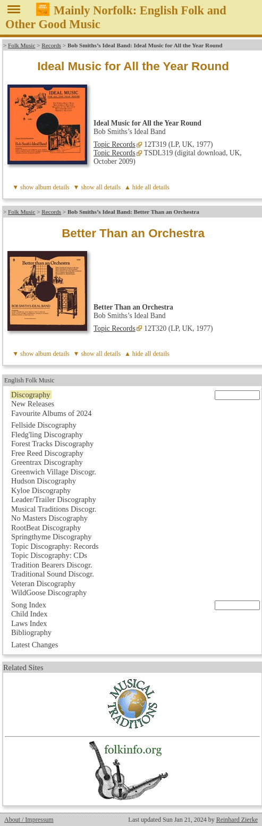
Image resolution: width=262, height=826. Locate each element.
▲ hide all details (147, 187)
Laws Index (29, 623)
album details (52, 187)
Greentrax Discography (47, 462)
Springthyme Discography (51, 536)
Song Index (28, 604)
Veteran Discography (43, 583)
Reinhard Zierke (237, 819)
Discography (30, 394)
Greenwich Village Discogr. (53, 472)
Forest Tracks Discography (52, 443)
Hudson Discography (43, 481)
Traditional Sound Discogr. (52, 574)
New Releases (32, 403)
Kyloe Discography (41, 490)
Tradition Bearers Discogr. (51, 565)
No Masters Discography (49, 518)
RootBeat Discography (46, 527)
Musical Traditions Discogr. (53, 509)
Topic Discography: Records (54, 546)
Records (51, 45)
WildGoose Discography (49, 592)
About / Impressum (29, 819)
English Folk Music (29, 380)
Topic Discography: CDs (49, 555)
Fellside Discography (44, 425)
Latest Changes (34, 644)
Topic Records (115, 144)
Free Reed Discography (47, 453)
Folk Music (21, 45)
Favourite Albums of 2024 (51, 413)
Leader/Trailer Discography (53, 499)
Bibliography (31, 632)
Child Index (29, 614)
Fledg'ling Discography (47, 434)
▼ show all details (97, 187)
